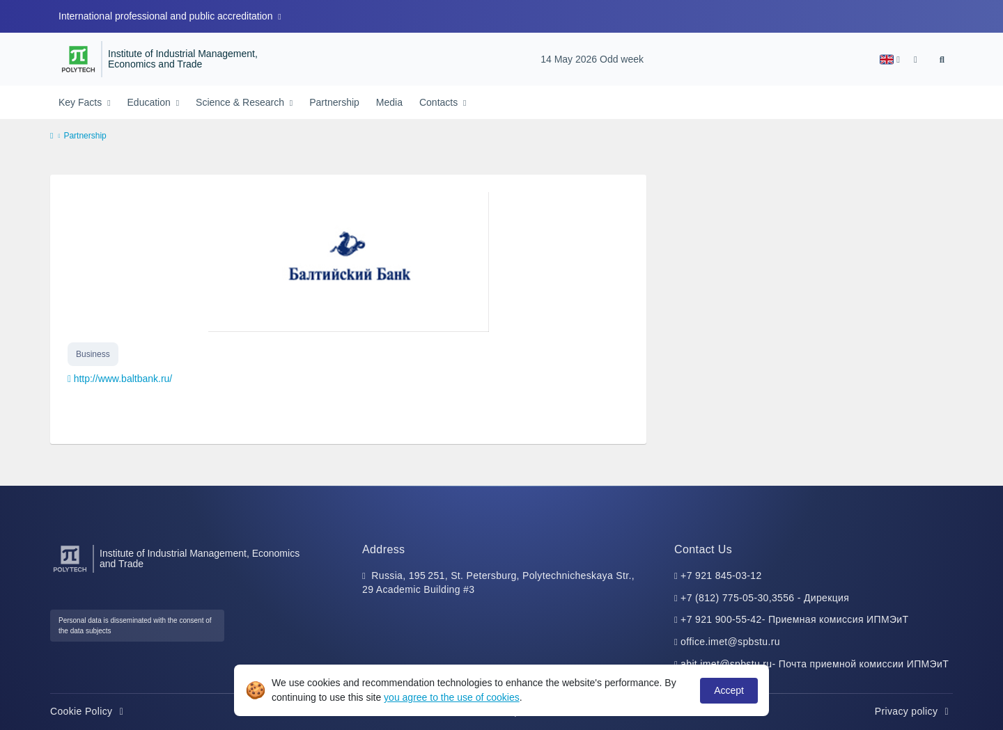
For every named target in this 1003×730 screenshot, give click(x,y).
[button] (890, 59)
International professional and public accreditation (167, 16)
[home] (51, 136)
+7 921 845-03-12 (721, 575)
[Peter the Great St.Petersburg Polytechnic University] (78, 59)
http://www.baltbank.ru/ (123, 378)
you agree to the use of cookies (452, 697)
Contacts (439, 102)
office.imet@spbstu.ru (730, 641)
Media (389, 102)
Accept (729, 690)
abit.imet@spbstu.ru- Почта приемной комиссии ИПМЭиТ (815, 663)
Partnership (334, 102)
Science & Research (241, 102)
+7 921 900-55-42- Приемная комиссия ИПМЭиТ (794, 619)
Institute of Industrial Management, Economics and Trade (183, 59)
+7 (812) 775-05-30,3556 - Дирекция (765, 597)
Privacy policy (914, 711)
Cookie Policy (88, 711)
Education (150, 102)
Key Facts (81, 102)
